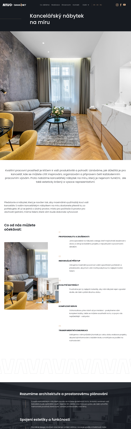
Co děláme (45, 5)
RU (101, 5)
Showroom (66, 5)
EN (94, 5)
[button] (86, 4)
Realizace (56, 5)
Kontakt (76, 5)
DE (98, 5)
